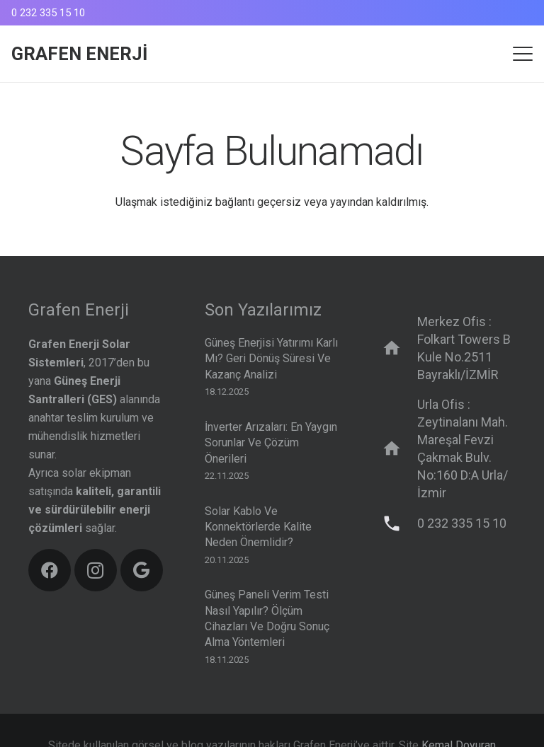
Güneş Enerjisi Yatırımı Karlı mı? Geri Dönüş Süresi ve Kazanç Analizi (271, 358)
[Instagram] (95, 570)
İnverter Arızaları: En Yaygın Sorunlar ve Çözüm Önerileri (271, 442)
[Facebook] (49, 570)
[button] (523, 54)
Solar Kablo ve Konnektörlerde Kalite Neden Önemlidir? (258, 526)
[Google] (141, 570)
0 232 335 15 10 (461, 523)
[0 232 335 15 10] (398, 523)
